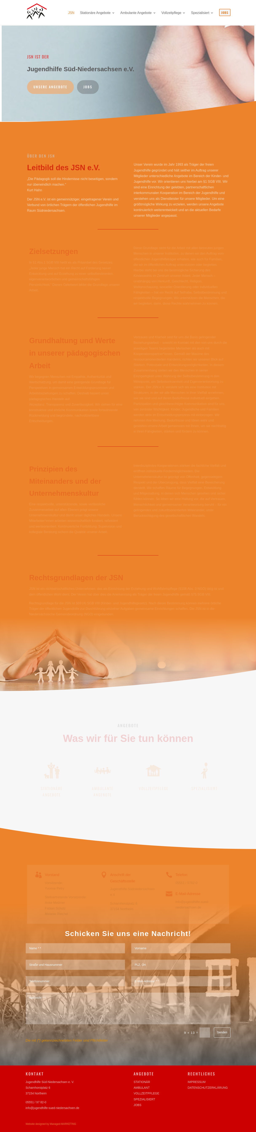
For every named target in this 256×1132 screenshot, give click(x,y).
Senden (222, 1032)
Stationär (142, 1082)
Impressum (197, 1082)
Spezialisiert (144, 1099)
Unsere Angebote (51, 86)
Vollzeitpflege (146, 1093)
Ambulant (142, 1087)
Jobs (88, 86)
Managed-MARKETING (63, 1123)
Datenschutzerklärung (208, 1087)
